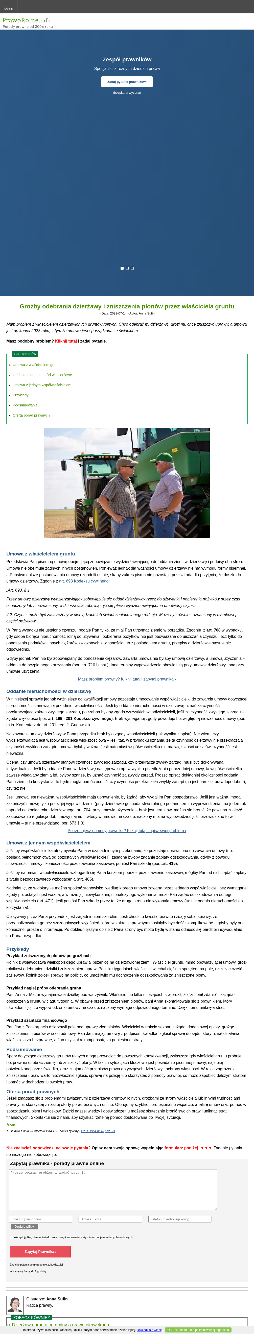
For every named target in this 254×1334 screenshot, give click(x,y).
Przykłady (20, 395)
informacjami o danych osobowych (111, 1237)
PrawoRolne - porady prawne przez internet (39, 21)
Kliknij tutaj (66, 341)
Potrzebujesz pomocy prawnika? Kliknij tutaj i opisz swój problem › (127, 831)
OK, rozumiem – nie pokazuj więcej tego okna (198, 1330)
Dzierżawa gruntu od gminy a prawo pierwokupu (60, 1324)
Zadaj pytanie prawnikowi (127, 82)
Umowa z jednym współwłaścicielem (42, 385)
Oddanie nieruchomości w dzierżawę (42, 375)
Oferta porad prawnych (31, 415)
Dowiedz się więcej (149, 1330)
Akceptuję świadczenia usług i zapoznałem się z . (71, 1237)
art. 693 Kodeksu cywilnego (83, 581)
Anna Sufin (147, 313)
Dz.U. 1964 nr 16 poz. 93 (98, 1131)
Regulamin (34, 1237)
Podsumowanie (25, 405)
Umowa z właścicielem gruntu (37, 365)
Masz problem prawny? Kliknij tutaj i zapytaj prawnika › (127, 679)
